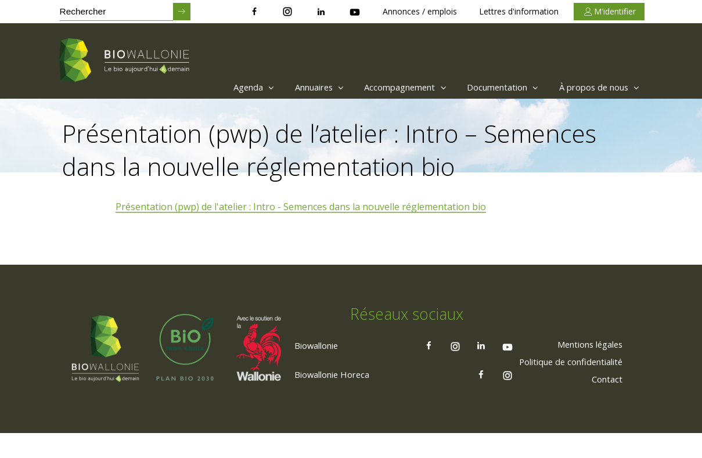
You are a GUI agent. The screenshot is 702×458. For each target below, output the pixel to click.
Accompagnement (384, 87)
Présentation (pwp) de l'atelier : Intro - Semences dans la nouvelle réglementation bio (302, 207)
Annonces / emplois (420, 11)
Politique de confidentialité (564, 386)
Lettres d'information (519, 11)
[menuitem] (216, 87)
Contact (605, 403)
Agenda (219, 87)
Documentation (490, 87)
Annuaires (291, 87)
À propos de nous (596, 87)
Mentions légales (584, 368)
